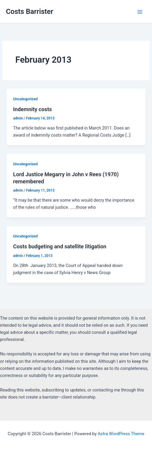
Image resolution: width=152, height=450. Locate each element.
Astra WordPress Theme (121, 433)
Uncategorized (25, 99)
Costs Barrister (29, 11)
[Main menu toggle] (140, 12)
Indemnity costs (32, 109)
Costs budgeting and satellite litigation (59, 246)
